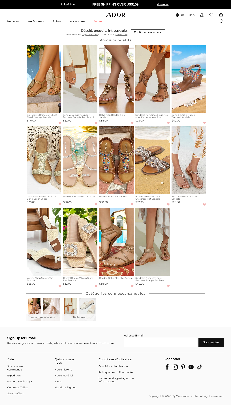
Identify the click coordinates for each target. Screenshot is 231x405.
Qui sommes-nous (64, 361)
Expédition (14, 375)
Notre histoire (63, 369)
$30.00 (67, 202)
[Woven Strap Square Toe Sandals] (44, 242)
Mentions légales (65, 387)
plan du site (121, 34)
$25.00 (139, 120)
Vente (98, 21)
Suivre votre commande (15, 368)
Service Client (16, 393)
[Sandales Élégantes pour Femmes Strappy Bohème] (152, 242)
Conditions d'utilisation (115, 359)
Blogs (58, 381)
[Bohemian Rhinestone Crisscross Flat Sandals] (152, 160)
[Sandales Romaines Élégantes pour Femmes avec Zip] (152, 79)
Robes (57, 21)
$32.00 (67, 120)
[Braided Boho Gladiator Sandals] (116, 242)
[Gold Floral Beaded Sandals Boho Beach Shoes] (44, 160)
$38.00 (103, 120)
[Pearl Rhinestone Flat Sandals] (80, 160)
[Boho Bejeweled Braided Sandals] (189, 160)
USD (192, 15)
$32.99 (139, 202)
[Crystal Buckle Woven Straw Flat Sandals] (80, 242)
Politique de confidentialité (116, 372)
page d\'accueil (90, 34)
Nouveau (13, 21)
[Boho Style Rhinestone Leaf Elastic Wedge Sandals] (44, 79)
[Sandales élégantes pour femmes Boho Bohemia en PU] (80, 79)
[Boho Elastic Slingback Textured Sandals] (189, 79)
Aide (10, 359)
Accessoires (77, 21)
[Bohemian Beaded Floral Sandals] (116, 79)
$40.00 (31, 120)
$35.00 (31, 283)
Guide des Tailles (17, 387)
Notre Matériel (64, 375)
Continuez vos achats (148, 32)
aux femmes (36, 21)
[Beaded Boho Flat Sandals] (116, 160)
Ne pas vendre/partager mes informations (116, 380)
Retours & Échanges (20, 381)
